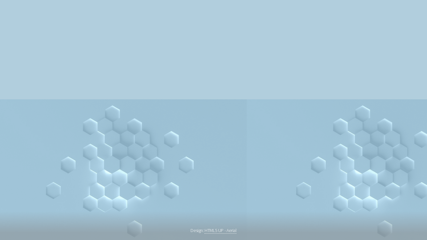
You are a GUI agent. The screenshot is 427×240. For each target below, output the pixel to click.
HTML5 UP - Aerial (220, 230)
